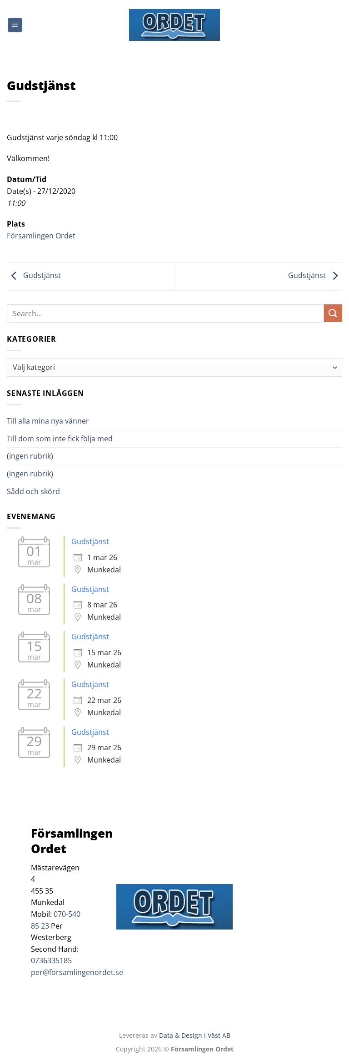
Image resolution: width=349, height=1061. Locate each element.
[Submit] (333, 313)
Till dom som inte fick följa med (60, 439)
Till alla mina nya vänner (56, 421)
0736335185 (51, 960)
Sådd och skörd (33, 491)
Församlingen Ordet (41, 236)
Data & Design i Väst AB (194, 1035)
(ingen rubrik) (30, 456)
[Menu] (15, 25)
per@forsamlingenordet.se (77, 972)
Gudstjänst (34, 276)
